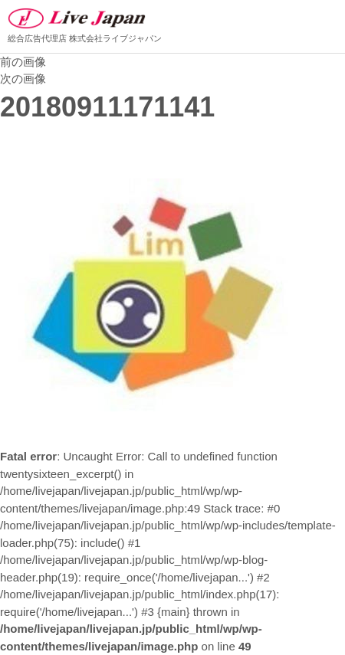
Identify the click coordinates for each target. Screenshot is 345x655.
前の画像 (23, 61)
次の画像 (23, 78)
